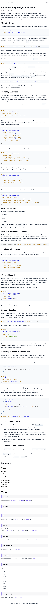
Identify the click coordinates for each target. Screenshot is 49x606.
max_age (16, 519)
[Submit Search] (5, 3)
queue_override (23, 539)
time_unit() (4, 484)
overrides (3, 345)
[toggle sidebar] (2, 2)
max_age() (3, 471)
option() (3, 476)
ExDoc (17, 603)
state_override (14, 539)
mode (19, 549)
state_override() (5, 482)
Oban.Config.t (9, 530)
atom (16, 549)
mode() (3, 475)
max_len (28, 519)
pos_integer (13, 500)
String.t (23, 530)
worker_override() (6, 486)
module (16, 597)
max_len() (3, 473)
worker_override (33, 539)
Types (3, 468)
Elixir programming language (32, 603)
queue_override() (5, 480)
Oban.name (34, 530)
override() (4, 478)
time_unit (28, 500)
